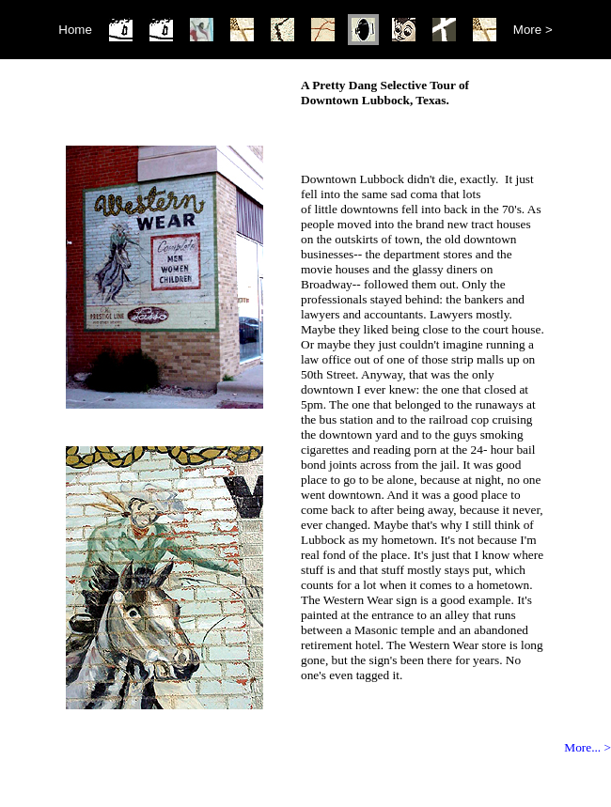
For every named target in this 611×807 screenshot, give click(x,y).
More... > (587, 747)
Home (75, 30)
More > (533, 30)
